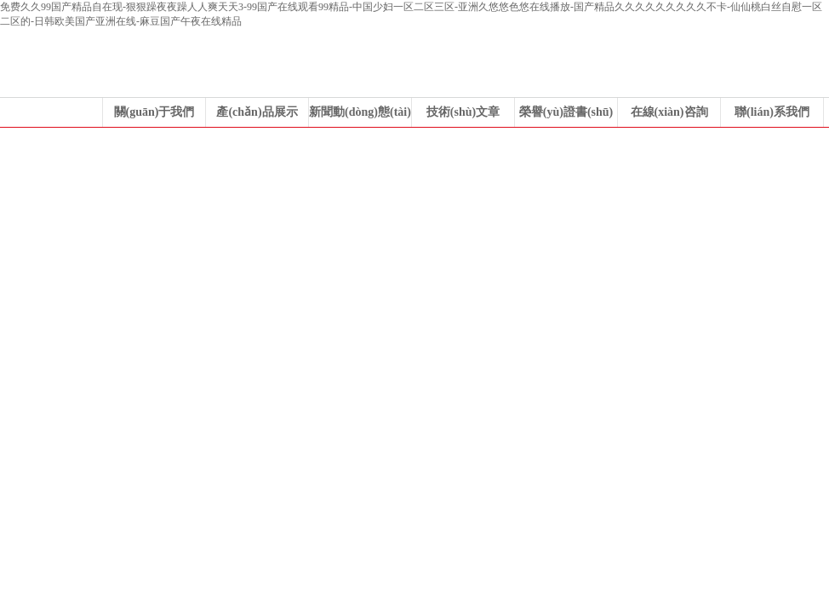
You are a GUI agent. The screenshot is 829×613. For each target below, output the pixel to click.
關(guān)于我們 (154, 112)
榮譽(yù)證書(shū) (566, 112)
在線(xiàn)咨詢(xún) (669, 116)
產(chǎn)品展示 (256, 112)
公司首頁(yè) (51, 112)
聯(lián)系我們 (772, 112)
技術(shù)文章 (463, 112)
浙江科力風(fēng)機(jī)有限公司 (414, 255)
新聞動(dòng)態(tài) (360, 112)
